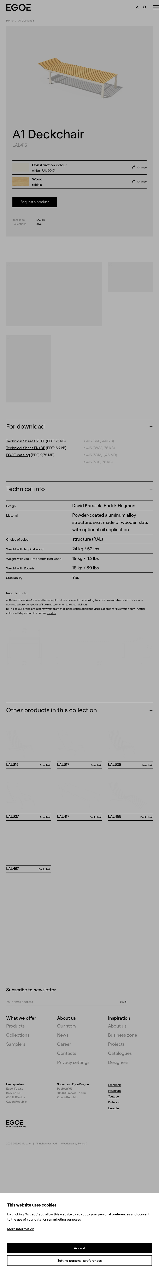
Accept (79, 1248)
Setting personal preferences (79, 1260)
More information (20, 1229)
